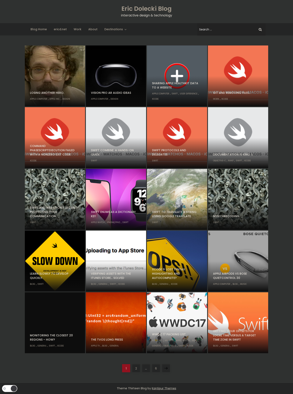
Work (77, 29)
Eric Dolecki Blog (146, 8)
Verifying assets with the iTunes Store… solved (111, 276)
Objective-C (219, 160)
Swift (175, 93)
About (92, 29)
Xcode (155, 99)
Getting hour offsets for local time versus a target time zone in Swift (234, 335)
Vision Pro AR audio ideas (111, 93)
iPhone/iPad (113, 222)
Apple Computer (38, 99)
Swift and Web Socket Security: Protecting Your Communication (54, 212)
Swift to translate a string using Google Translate (174, 214)
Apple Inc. (54, 99)
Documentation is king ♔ (233, 154)
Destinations (115, 29)
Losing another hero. (47, 93)
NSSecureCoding (226, 216)
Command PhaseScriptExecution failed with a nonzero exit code (52, 150)
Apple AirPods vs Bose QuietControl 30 (230, 276)
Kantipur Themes (164, 388)
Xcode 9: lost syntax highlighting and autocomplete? (168, 273)
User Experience (188, 93)
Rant (231, 160)
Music (243, 284)
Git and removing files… (231, 93)
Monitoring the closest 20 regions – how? (51, 337)
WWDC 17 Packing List (169, 334)
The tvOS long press (107, 340)
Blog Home (39, 29)
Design (66, 99)
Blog (32, 284)
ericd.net (60, 29)
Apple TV (95, 345)
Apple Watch (98, 222)
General (103, 284)
